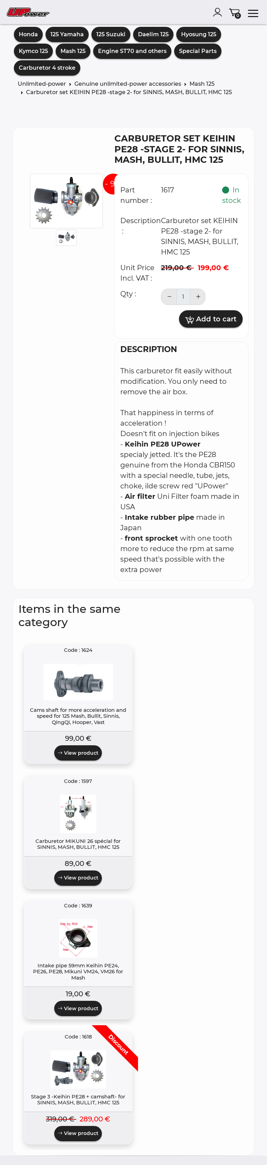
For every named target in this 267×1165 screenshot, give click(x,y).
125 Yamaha (67, 34)
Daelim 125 (153, 34)
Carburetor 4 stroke (47, 67)
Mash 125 (73, 51)
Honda (28, 34)
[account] (219, 12)
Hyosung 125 (198, 34)
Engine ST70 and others (132, 51)
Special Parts (198, 51)
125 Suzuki (111, 34)
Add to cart (210, 319)
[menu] (253, 12)
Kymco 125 (33, 51)
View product (47, 787)
